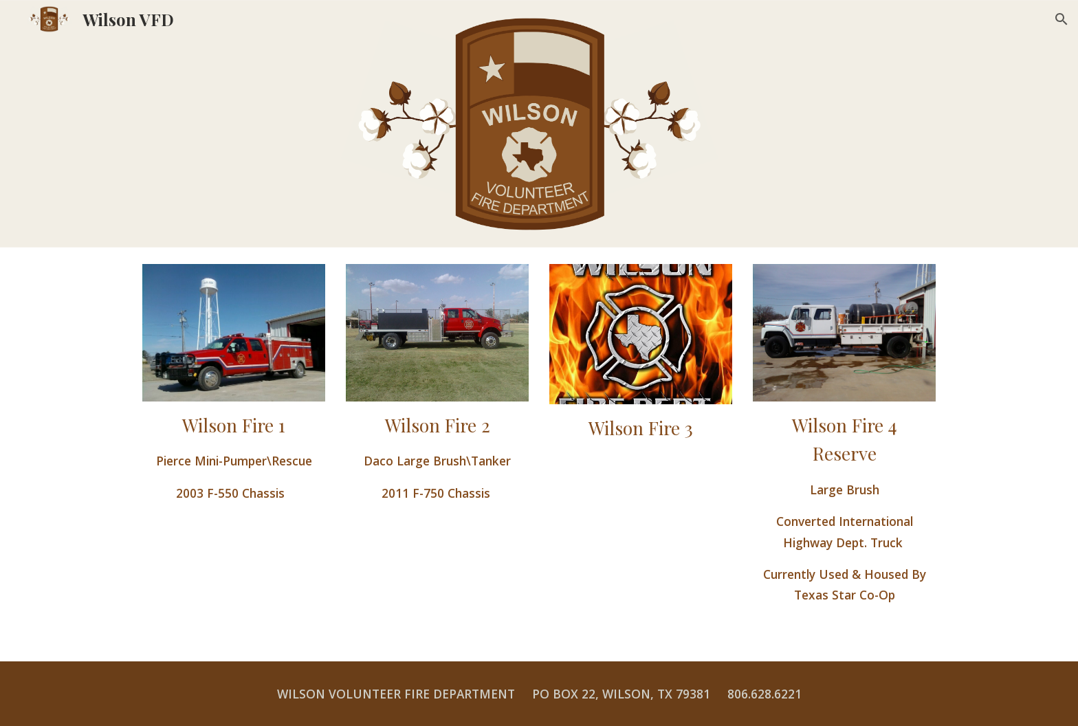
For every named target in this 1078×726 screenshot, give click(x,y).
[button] (1061, 19)
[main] (233, 457)
